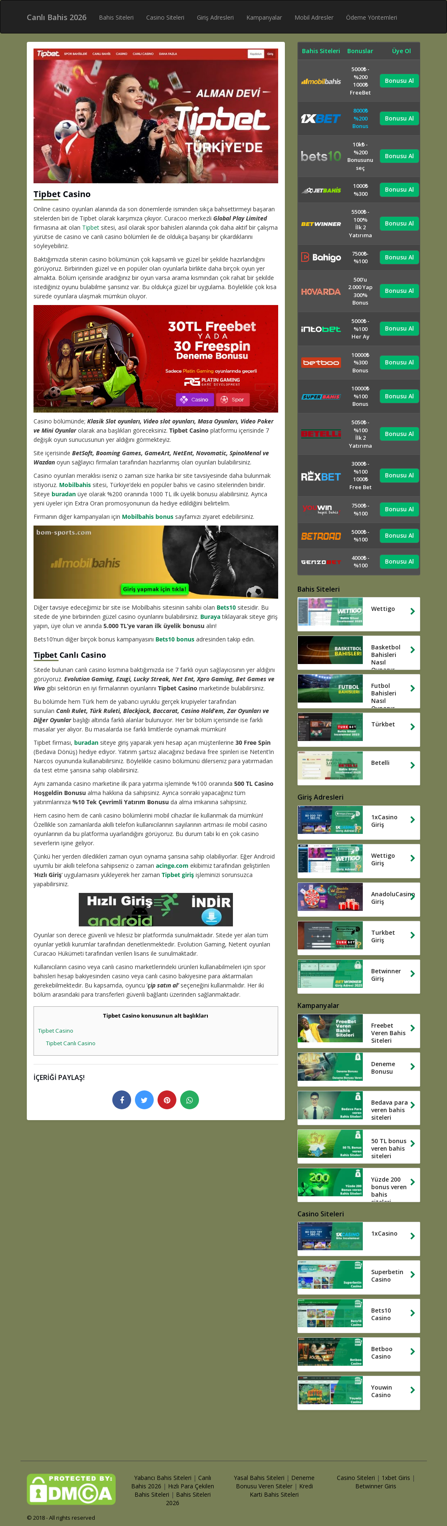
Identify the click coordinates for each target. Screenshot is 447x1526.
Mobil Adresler (314, 17)
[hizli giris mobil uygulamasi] (156, 909)
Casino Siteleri (165, 17)
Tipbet (90, 227)
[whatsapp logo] (189, 1099)
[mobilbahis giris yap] (156, 562)
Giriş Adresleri (215, 17)
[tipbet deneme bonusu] (156, 359)
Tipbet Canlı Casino (71, 1043)
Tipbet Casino (55, 1030)
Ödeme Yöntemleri (371, 17)
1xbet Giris (396, 1478)
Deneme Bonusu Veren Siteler (275, 1482)
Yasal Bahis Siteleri (259, 1478)
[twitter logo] (144, 1099)
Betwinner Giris (375, 1486)
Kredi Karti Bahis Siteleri (281, 1490)
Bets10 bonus (174, 639)
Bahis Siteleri (116, 17)
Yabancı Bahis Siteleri (162, 1478)
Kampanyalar (264, 17)
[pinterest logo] (167, 1099)
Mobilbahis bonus (147, 517)
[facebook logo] (121, 1099)
